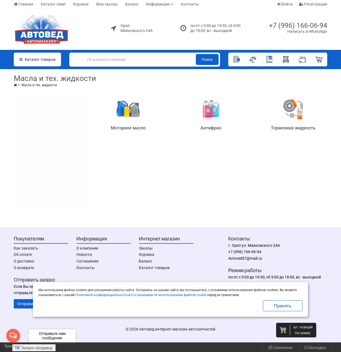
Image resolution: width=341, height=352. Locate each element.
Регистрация (313, 4)
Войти (285, 4)
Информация (158, 4)
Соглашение (87, 261)
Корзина (81, 4)
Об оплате (23, 254)
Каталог (37, 59)
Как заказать (26, 248)
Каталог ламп (53, 4)
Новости (84, 254)
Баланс (132, 4)
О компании (87, 248)
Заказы (146, 248)
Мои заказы (107, 4)
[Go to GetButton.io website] (13, 346)
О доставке (24, 261)
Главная (23, 4)
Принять (283, 306)
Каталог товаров (154, 268)
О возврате (24, 268)
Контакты (190, 4)
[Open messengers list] (13, 336)
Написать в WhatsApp (307, 31)
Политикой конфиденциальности (101, 295)
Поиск (207, 59)
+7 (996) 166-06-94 (298, 25)
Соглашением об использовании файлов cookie (168, 295)
